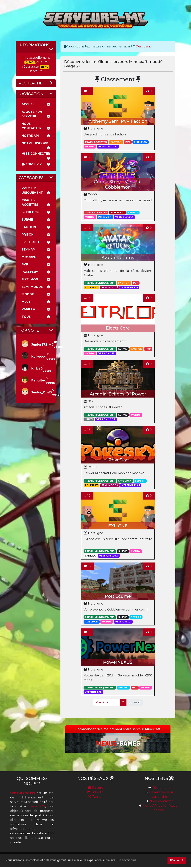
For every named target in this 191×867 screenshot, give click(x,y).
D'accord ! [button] (176, 860)
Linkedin (95, 792)
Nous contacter (161, 801)
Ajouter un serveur (32, 114)
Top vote (29, 330)
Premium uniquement (32, 190)
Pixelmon (30, 279)
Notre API (30, 135)
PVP (25, 264)
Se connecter (36, 153)
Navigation (31, 94)
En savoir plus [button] (127, 860)
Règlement (161, 787)
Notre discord (35, 143)
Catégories (31, 177)
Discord (95, 787)
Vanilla (28, 309)
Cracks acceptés (30, 202)
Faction (29, 227)
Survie (27, 219)
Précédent (104, 702)
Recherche (30, 83)
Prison (28, 234)
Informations (34, 45)
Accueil (28, 104)
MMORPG (29, 257)
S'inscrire (32, 164)
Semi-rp (28, 249)
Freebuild (30, 242)
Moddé (28, 294)
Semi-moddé (32, 287)
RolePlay (30, 272)
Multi (27, 302)
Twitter (95, 796)
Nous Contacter (31, 126)
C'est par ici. (144, 46)
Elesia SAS (36, 806)
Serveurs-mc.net (22, 793)
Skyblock (30, 212)
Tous (26, 317)
